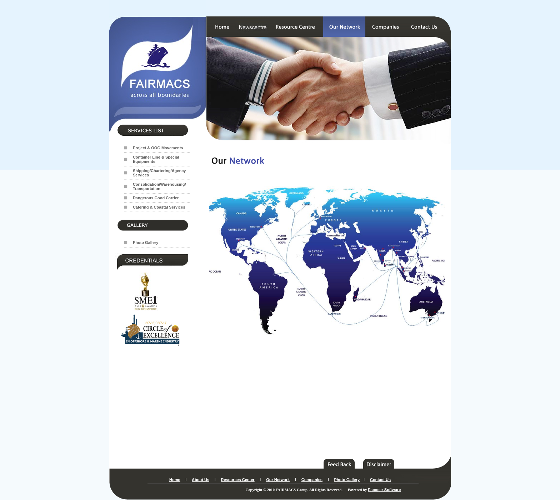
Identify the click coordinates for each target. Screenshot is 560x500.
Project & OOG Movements (158, 148)
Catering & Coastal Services (159, 207)
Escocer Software (384, 490)
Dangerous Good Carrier (156, 198)
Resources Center (237, 480)
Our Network (278, 480)
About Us (200, 480)
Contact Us (380, 480)
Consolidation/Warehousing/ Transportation (159, 186)
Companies (311, 480)
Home (174, 480)
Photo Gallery (146, 242)
